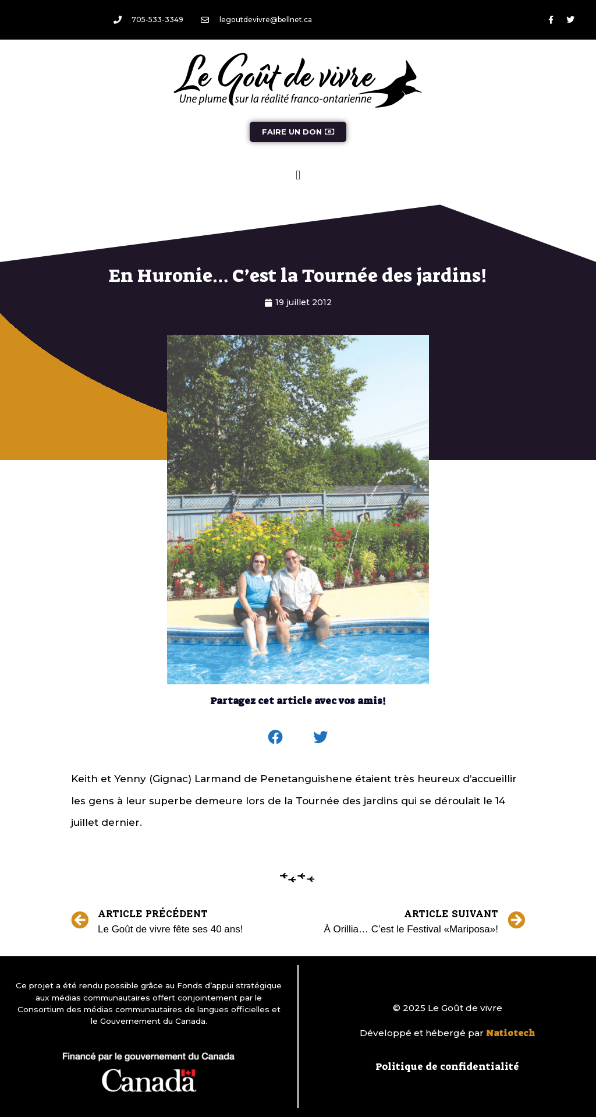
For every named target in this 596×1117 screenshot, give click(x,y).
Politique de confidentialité (447, 1066)
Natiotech (510, 1033)
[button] (297, 175)
